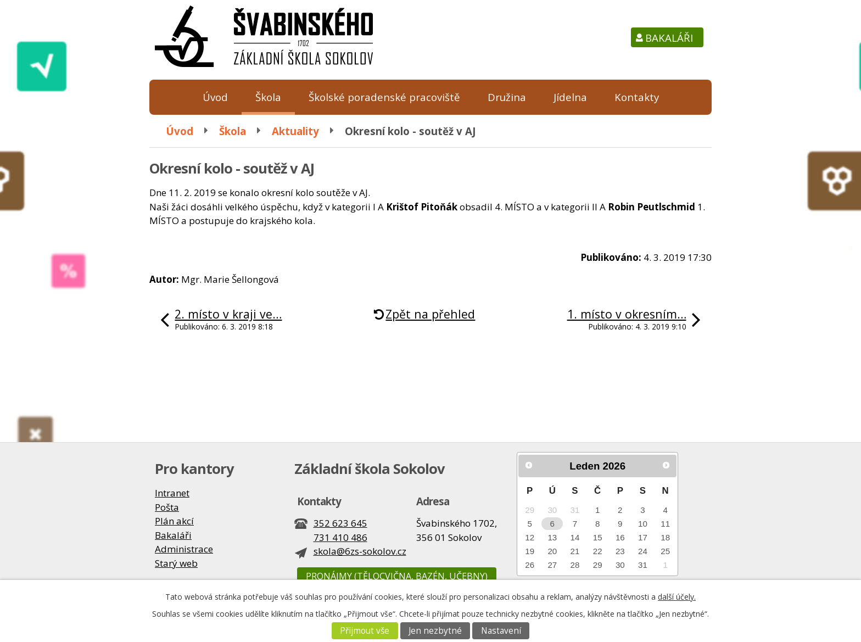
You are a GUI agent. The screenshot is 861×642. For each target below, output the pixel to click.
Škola (268, 97)
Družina (507, 97)
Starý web (176, 563)
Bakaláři (669, 37)
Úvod (215, 97)
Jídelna (570, 97)
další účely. (677, 596)
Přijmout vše (364, 631)
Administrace (184, 549)
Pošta (167, 507)
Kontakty (636, 97)
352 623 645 (340, 523)
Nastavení (501, 631)
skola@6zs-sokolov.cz (360, 551)
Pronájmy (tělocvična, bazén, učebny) (397, 576)
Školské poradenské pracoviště (384, 97)
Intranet (172, 493)
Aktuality (295, 131)
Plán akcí (174, 521)
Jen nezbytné (435, 631)
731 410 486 (340, 537)
